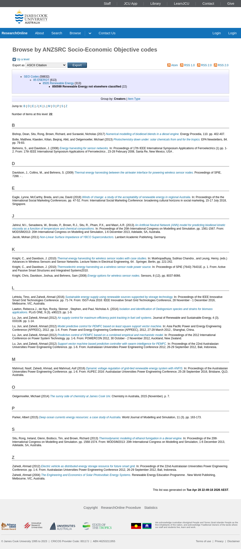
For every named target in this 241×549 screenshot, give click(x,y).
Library (156, 3)
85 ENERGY (41, 80)
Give (230, 3)
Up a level (23, 59)
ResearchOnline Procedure (121, 508)
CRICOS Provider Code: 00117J (70, 541)
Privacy (219, 541)
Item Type (134, 98)
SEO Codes (31, 76)
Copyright (91, 508)
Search (56, 33)
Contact (208, 3)
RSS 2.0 (206, 65)
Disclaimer (234, 541)
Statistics (150, 508)
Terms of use (203, 541)
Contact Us (107, 33)
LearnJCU (181, 3)
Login (216, 33)
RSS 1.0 (189, 65)
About (39, 33)
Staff (107, 3)
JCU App (130, 3)
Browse (75, 33)
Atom (174, 65)
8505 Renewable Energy (58, 83)
